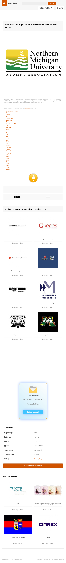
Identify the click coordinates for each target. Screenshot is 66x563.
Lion (7, 134)
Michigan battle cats (18, 335)
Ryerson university (18, 239)
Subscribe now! (33, 412)
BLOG (60, 8)
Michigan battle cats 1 (48, 335)
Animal (8, 113)
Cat (7, 140)
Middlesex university (48, 303)
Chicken (8, 147)
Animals (27, 108)
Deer (7, 158)
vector (12, 3)
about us (39, 559)
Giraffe (8, 165)
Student (36, 459)
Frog (7, 167)
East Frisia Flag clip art (18, 537)
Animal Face (9, 151)
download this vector (33, 466)
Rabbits (8, 149)
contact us (47, 559)
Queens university (48, 239)
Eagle (7, 142)
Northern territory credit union (48, 271)
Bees (7, 160)
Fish (7, 122)
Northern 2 (18, 303)
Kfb (18, 504)
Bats (7, 156)
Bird (7, 116)
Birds (7, 138)
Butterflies (9, 120)
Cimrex (48, 537)
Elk (7, 136)
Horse (7, 131)
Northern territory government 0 (18, 271)
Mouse (8, 145)
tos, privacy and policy (58, 559)
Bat (7, 154)
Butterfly (8, 114)
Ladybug (8, 153)
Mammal (8, 127)
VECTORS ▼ (46, 8)
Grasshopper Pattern (12, 111)
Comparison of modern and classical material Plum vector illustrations (48, 504)
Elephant (8, 162)
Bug (7, 144)
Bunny (8, 169)
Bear (7, 163)
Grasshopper (9, 118)
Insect (7, 129)
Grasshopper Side (11, 124)
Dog (7, 125)
